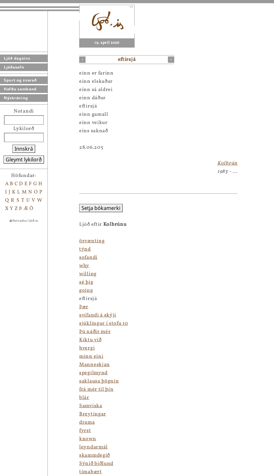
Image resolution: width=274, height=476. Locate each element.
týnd (85, 249)
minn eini (91, 356)
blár (84, 397)
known (87, 438)
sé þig (86, 282)
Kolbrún (227, 163)
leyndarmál (93, 447)
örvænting (92, 241)
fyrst (85, 430)
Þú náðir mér (95, 331)
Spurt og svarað (20, 80)
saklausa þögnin (99, 381)
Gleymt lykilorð (24, 159)
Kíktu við (90, 339)
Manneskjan (94, 364)
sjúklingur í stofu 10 (103, 323)
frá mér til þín (96, 389)
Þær (83, 306)
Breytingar (92, 414)
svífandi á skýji (97, 315)
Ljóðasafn (14, 67)
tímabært (90, 471)
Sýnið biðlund (96, 463)
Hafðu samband (20, 89)
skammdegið (94, 455)
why (84, 265)
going (86, 290)
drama (87, 422)
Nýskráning (16, 98)
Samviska (90, 405)
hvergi (87, 348)
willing (88, 274)
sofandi (88, 257)
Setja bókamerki (100, 208)
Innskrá (24, 148)
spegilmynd (93, 372)
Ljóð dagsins (17, 58)
